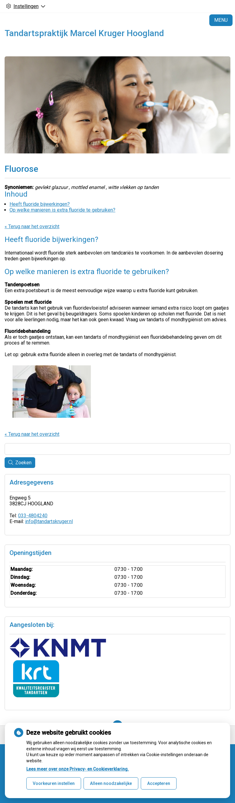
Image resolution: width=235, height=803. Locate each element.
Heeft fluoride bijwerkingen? (39, 204)
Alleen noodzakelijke (111, 783)
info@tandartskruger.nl (49, 521)
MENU (221, 20)
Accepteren (158, 783)
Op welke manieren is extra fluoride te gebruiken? (62, 210)
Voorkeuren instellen (54, 783)
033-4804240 (32, 515)
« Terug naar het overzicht (32, 226)
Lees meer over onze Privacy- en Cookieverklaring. (77, 769)
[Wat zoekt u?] (117, 449)
